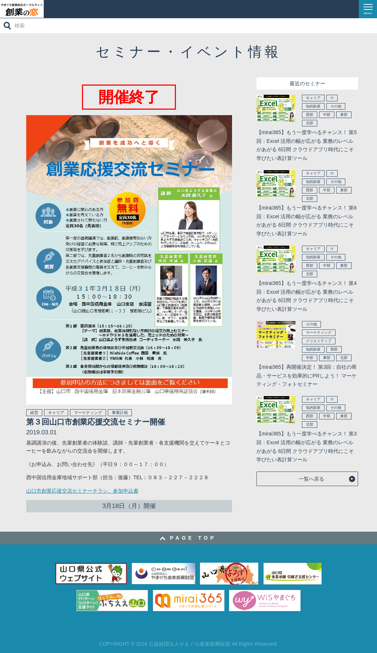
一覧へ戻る (311, 479)
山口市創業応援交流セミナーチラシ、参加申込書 (82, 491)
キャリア (56, 412)
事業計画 (120, 412)
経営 (34, 412)
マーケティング (88, 412)
